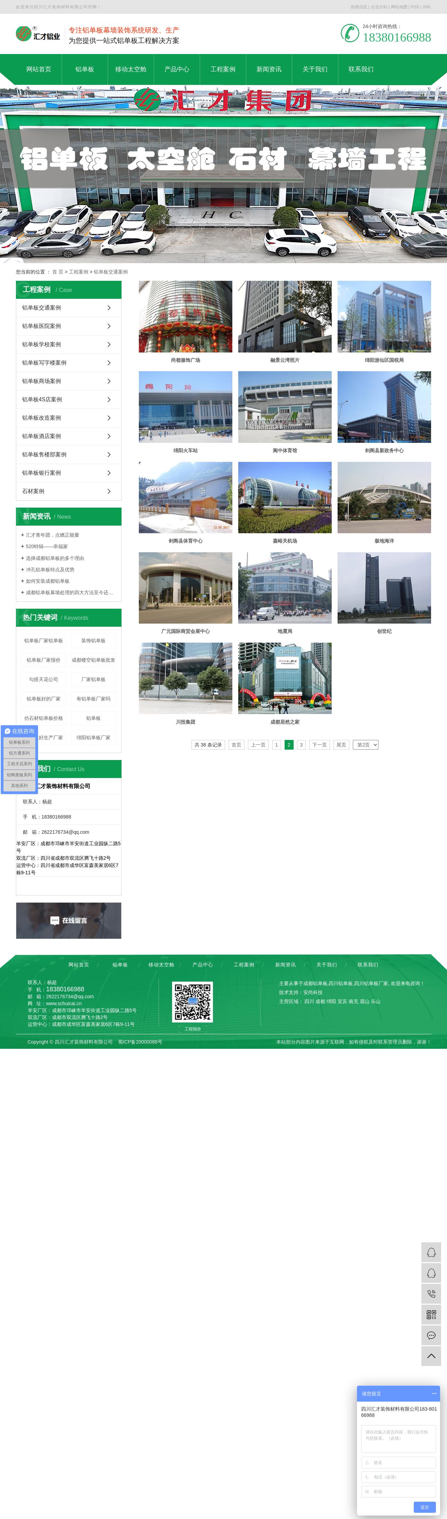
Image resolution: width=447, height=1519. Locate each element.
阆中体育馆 (186, 543)
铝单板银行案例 (41, 473)
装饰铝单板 (93, 640)
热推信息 (359, 7)
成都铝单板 (315, 983)
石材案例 (33, 491)
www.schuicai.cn (64, 1003)
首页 (236, 930)
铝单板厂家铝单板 (43, 640)
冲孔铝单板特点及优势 (50, 569)
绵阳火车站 (286, 452)
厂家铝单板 (93, 679)
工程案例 (78, 272)
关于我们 (326, 964)
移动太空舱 (162, 964)
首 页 (57, 272)
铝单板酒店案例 (41, 436)
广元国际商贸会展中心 (286, 725)
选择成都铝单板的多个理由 (55, 558)
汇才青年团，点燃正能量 (52, 535)
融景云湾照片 (286, 361)
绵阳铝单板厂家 (93, 737)
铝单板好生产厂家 (43, 737)
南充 (353, 1001)
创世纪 (286, 816)
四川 (309, 1001)
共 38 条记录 (208, 930)
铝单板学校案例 (41, 344)
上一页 (258, 930)
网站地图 (399, 7)
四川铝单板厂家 (371, 983)
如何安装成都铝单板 (48, 581)
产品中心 (203, 964)
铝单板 (93, 718)
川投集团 (186, 907)
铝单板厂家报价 (44, 660)
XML (427, 7)
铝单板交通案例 (111, 272)
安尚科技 (313, 992)
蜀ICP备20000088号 (140, 1042)
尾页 (341, 930)
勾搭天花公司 (43, 679)
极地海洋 (186, 725)
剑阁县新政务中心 (286, 543)
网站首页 (79, 964)
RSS (415, 7)
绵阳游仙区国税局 (186, 452)
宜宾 (342, 1001)
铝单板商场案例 (41, 381)
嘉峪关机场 (286, 634)
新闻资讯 (285, 964)
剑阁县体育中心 (186, 634)
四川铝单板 (341, 983)
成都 (320, 1001)
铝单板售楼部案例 (44, 454)
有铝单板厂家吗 (93, 699)
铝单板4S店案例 (42, 399)
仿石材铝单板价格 (43, 718)
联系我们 (368, 964)
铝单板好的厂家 (44, 699)
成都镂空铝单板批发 (93, 660)
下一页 (319, 930)
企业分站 (379, 7)
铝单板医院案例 (41, 326)
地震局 (186, 816)
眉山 (364, 1001)
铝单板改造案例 (41, 418)
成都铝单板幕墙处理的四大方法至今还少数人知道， (71, 592)
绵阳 (331, 1001)
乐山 (376, 1001)
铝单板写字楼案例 (44, 363)
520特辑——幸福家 (47, 546)
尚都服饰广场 (185, 361)
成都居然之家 (286, 907)
